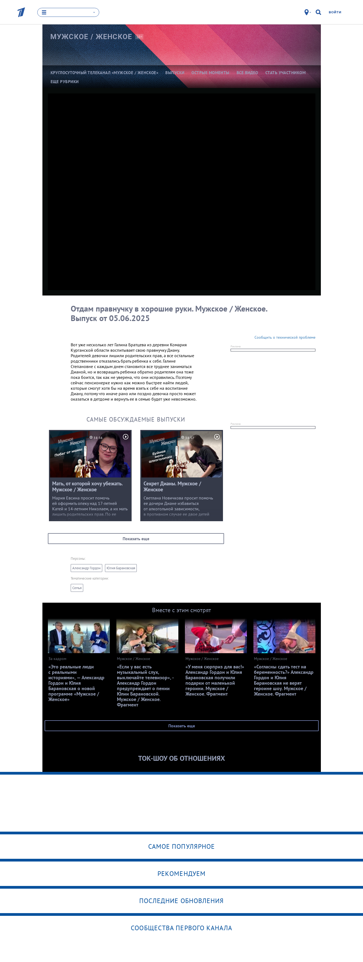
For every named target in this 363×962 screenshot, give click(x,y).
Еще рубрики (65, 81)
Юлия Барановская (121, 568)
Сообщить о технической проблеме (285, 337)
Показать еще (136, 538)
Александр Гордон (86, 568)
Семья (77, 588)
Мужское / (91, 37)
